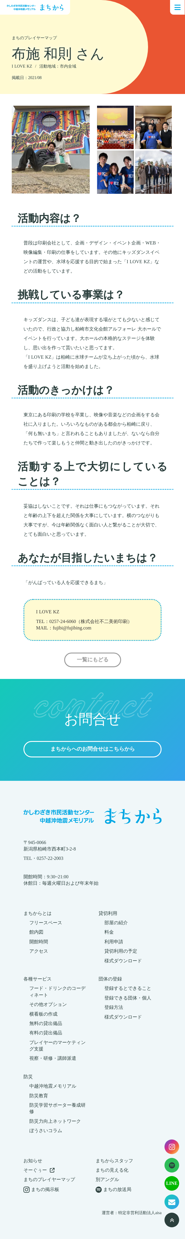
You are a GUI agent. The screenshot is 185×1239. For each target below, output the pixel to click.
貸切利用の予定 (120, 951)
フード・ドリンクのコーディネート (57, 991)
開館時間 (38, 941)
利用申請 (113, 941)
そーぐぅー (35, 1170)
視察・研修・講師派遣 (52, 1058)
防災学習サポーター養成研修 (57, 1108)
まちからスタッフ (114, 1160)
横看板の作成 (43, 1014)
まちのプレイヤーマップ (49, 1179)
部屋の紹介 (116, 922)
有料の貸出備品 (45, 1032)
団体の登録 (110, 978)
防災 (28, 1076)
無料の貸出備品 (45, 1023)
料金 (109, 932)
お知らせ (32, 1160)
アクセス (38, 951)
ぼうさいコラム (45, 1130)
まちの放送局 (117, 1189)
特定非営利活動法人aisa (140, 1213)
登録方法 (113, 1007)
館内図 (36, 932)
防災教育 (38, 1095)
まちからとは (37, 913)
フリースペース (45, 922)
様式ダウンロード (123, 960)
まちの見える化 (112, 1170)
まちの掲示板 (45, 1189)
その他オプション (48, 1004)
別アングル (107, 1179)
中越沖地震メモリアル (52, 1086)
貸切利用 (108, 913)
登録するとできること (127, 988)
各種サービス (37, 978)
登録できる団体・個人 (127, 997)
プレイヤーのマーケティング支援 (57, 1045)
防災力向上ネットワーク (55, 1121)
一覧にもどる (92, 660)
